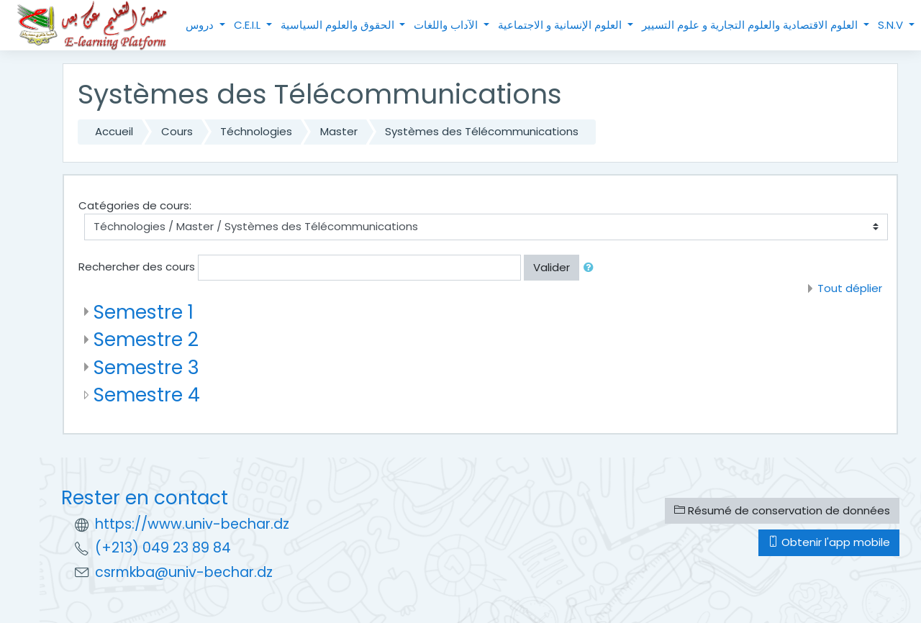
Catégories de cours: (134, 205)
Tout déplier (849, 288)
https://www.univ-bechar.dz (192, 524)
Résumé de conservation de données (782, 510)
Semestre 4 (147, 394)
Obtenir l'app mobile (829, 542)
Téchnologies (256, 131)
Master (339, 131)
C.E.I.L (248, 24)
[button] (591, 268)
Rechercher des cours (136, 266)
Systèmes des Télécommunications (482, 131)
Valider (551, 267)
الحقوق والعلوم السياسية (339, 24)
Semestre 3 (146, 367)
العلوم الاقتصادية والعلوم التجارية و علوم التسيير (751, 24)
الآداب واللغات (447, 24)
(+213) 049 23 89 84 (163, 548)
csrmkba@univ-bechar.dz (184, 572)
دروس (201, 24)
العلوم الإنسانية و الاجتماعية (561, 24)
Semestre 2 (146, 339)
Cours (177, 131)
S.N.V (892, 24)
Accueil (114, 131)
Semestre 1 (144, 312)
